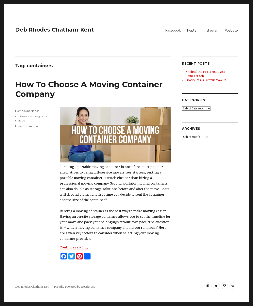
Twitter (192, 30)
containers (22, 116)
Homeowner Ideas (27, 110)
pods (44, 116)
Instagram (211, 30)
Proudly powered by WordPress (74, 286)
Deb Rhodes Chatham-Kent (54, 29)
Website (231, 30)
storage (20, 120)
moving (35, 116)
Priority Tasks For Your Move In (205, 80)
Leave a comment (27, 126)
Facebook (173, 30)
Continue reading (74, 247)
